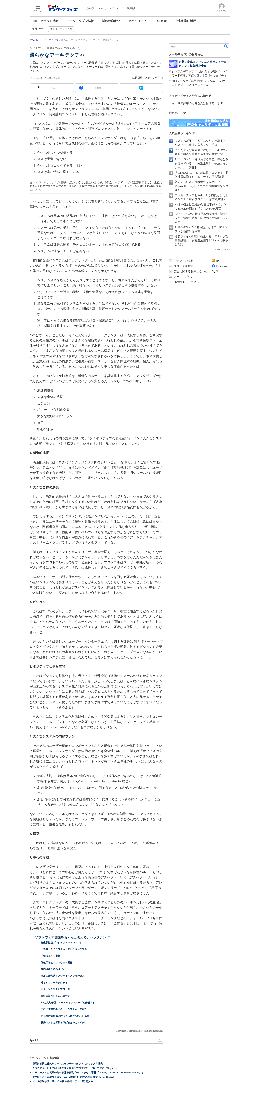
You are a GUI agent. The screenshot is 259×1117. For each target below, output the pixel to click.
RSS (218, 260)
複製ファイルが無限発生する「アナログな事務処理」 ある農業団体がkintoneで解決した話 (201, 240)
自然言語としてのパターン (55, 995)
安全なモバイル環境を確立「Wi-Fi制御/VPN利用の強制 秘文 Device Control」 (74, 1077)
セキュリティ (137, 21)
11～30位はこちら (220, 249)
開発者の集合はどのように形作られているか (65, 1015)
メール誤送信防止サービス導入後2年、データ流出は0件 (62, 1081)
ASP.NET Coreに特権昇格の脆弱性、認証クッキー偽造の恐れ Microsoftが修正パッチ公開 (202, 217)
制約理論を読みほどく (53, 969)
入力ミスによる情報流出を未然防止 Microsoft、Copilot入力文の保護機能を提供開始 (201, 186)
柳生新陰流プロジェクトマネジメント (61, 942)
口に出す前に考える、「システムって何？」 (65, 1009)
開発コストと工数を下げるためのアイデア (64, 1022)
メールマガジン (183, 276)
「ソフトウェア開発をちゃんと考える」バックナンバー (72, 937)
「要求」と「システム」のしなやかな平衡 (64, 949)
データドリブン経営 (80, 21)
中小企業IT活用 (185, 21)
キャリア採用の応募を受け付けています (197, 103)
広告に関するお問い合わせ (191, 271)
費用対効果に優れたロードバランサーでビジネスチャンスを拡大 (67, 1063)
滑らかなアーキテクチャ (54, 982)
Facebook (221, 266)
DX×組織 (160, 21)
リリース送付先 (183, 266)
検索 (226, 46)
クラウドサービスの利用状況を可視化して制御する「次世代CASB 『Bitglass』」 (76, 1068)
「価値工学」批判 (50, 955)
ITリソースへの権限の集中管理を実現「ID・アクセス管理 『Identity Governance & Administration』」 (88, 1072)
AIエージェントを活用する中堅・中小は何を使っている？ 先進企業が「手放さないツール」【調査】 (202, 163)
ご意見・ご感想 (183, 260)
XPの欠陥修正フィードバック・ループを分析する (68, 1002)
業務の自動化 (111, 21)
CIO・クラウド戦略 (45, 21)
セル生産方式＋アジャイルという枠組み (63, 975)
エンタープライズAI (61, 29)
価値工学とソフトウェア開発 (56, 962)
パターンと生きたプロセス (55, 989)
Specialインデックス (186, 281)
